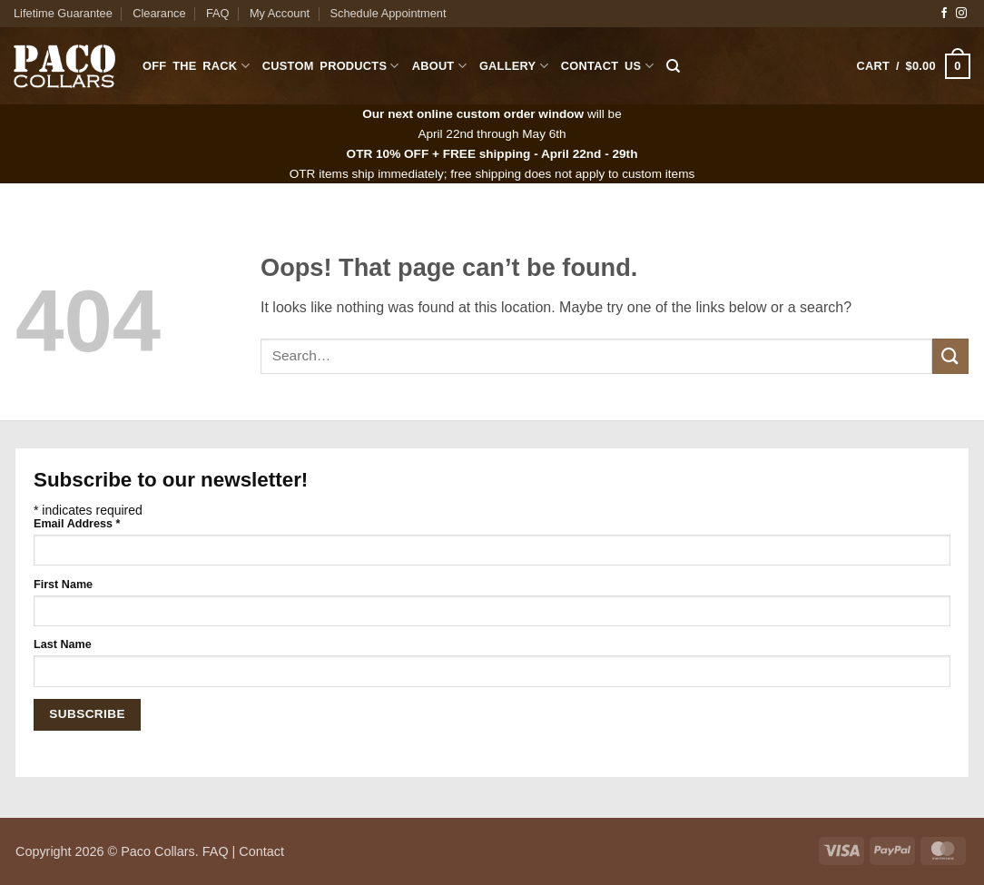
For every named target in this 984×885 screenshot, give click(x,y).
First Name (63, 584)
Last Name (63, 644)
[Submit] (950, 356)
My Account (280, 13)
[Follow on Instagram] (961, 13)
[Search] (673, 66)
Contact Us (607, 65)
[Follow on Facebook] (944, 13)
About (439, 65)
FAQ (218, 13)
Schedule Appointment (388, 13)
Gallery (513, 65)
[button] (913, 66)
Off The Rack (196, 65)
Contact (261, 851)
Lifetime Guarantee (63, 13)
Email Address (77, 523)
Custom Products (330, 65)
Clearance (159, 13)
